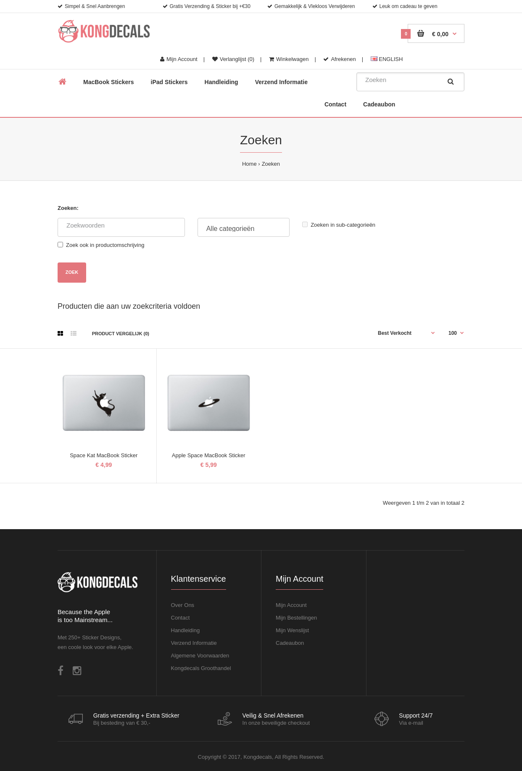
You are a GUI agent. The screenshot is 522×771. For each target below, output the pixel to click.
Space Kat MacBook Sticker (103, 455)
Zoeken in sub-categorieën (338, 225)
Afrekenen (339, 59)
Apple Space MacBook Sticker (208, 455)
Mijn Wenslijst (292, 630)
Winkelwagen (288, 59)
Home (249, 164)
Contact (180, 618)
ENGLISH (387, 59)
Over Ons (183, 605)
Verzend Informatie (194, 643)
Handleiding (185, 630)
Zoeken (271, 164)
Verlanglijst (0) (233, 59)
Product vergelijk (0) (120, 333)
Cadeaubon (290, 643)
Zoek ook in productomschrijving (101, 245)
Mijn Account (179, 59)
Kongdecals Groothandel (201, 668)
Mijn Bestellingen (296, 618)
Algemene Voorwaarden (200, 655)
